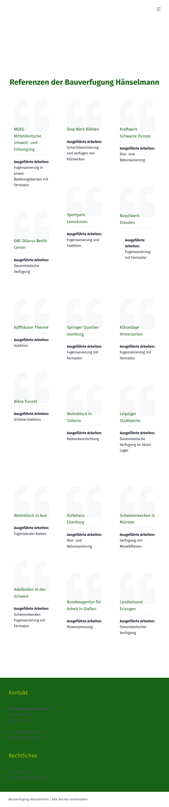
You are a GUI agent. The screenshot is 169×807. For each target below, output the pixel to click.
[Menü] (159, 9)
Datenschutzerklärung (30, 777)
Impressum (21, 772)
